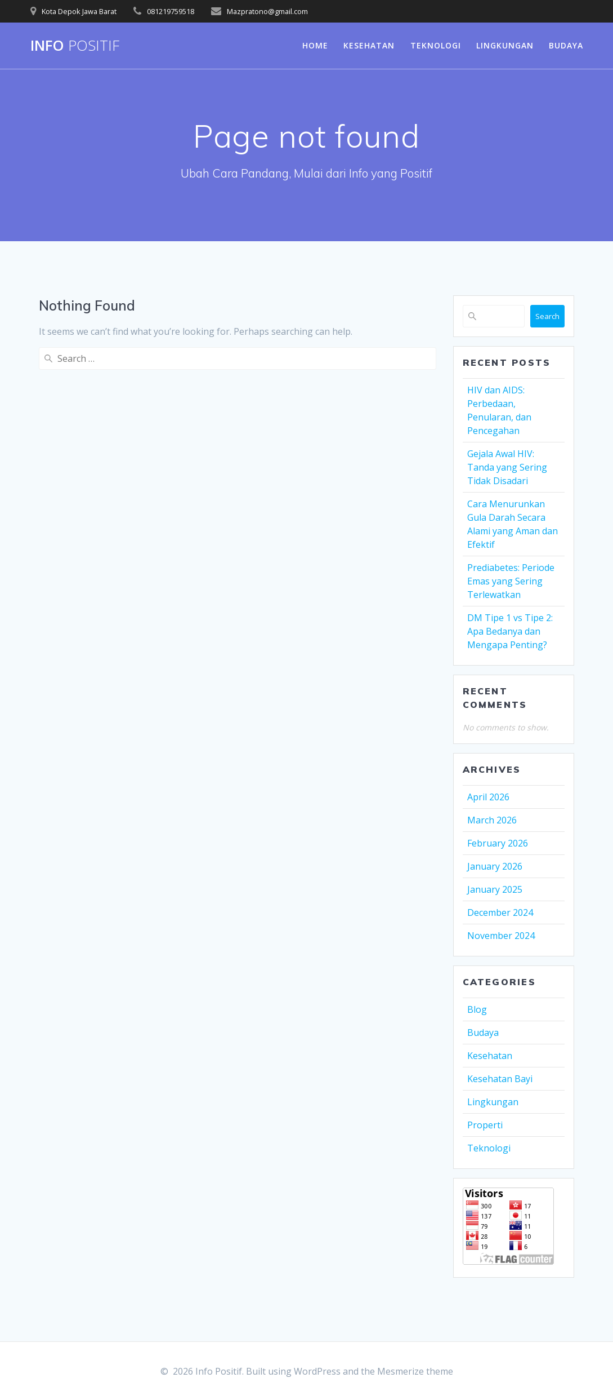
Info (74, 45)
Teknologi (435, 45)
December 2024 (500, 912)
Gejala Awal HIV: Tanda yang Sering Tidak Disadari (507, 467)
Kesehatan (369, 45)
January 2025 (494, 889)
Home (315, 45)
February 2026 (497, 843)
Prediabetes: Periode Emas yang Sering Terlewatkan (510, 581)
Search (547, 316)
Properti (485, 1125)
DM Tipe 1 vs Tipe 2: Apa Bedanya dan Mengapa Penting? (510, 631)
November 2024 (501, 935)
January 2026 (494, 866)
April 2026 (488, 797)
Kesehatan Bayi (500, 1079)
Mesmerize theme (415, 1371)
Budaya (566, 45)
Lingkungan (505, 45)
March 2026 (492, 820)
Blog (477, 1009)
